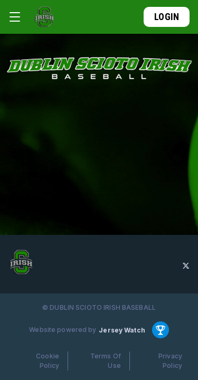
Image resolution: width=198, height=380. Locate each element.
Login (166, 16)
